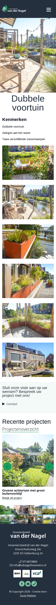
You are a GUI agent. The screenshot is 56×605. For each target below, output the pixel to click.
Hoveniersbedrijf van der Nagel (28, 545)
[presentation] (7, 466)
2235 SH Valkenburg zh (28, 553)
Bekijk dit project (12, 498)
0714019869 (28, 561)
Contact (11, 404)
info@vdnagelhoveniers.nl (28, 565)
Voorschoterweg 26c (28, 549)
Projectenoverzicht (20, 429)
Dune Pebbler (28, 595)
